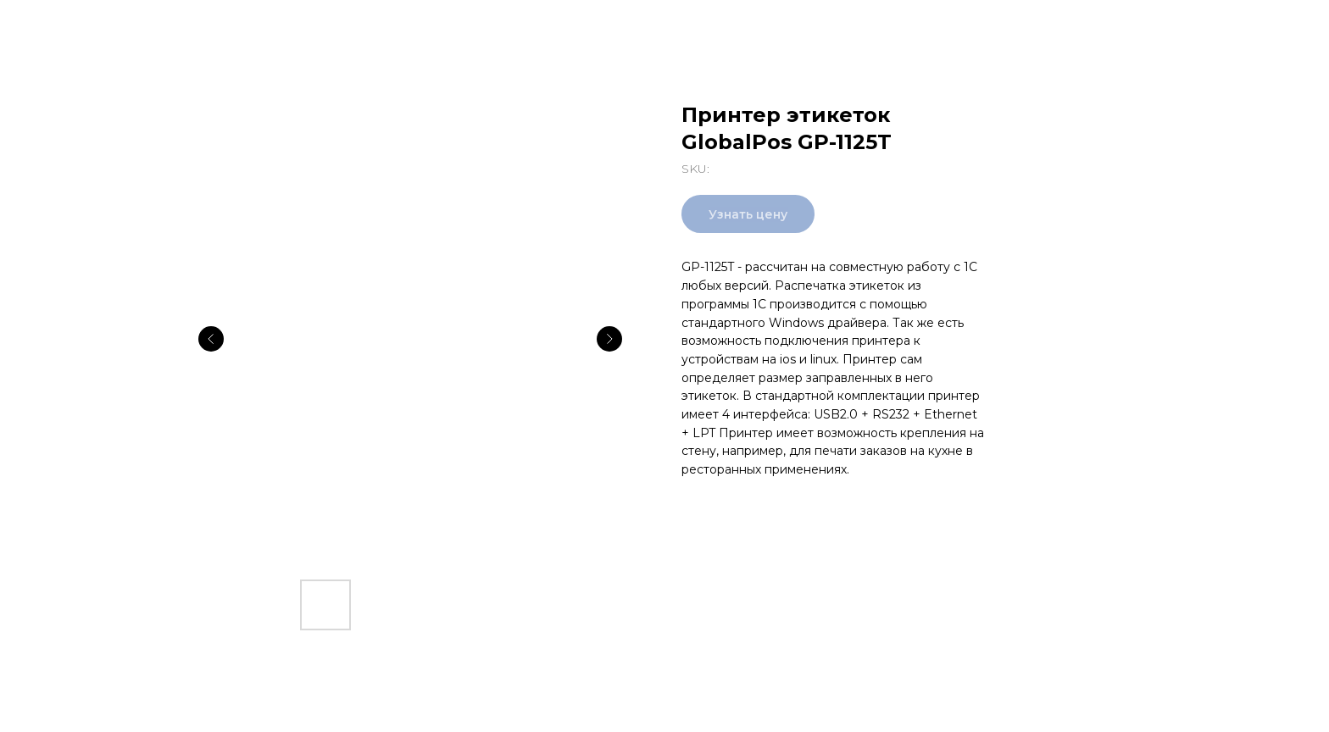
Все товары (67, 25)
